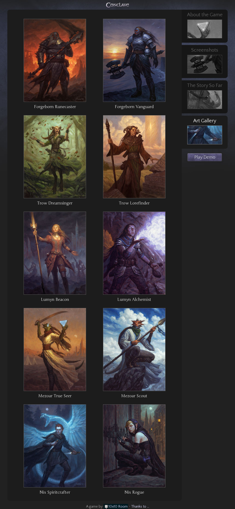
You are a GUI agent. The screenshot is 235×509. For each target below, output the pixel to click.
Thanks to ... (140, 506)
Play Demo (204, 157)
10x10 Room (118, 506)
